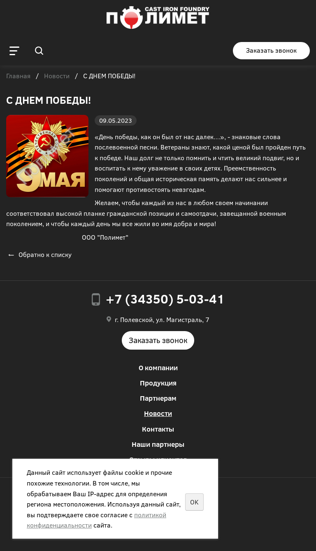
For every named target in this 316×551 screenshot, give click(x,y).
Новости (57, 76)
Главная (18, 76)
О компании (158, 367)
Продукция (158, 383)
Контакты (158, 429)
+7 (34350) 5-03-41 (165, 298)
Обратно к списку (39, 254)
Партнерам (158, 398)
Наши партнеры (158, 444)
